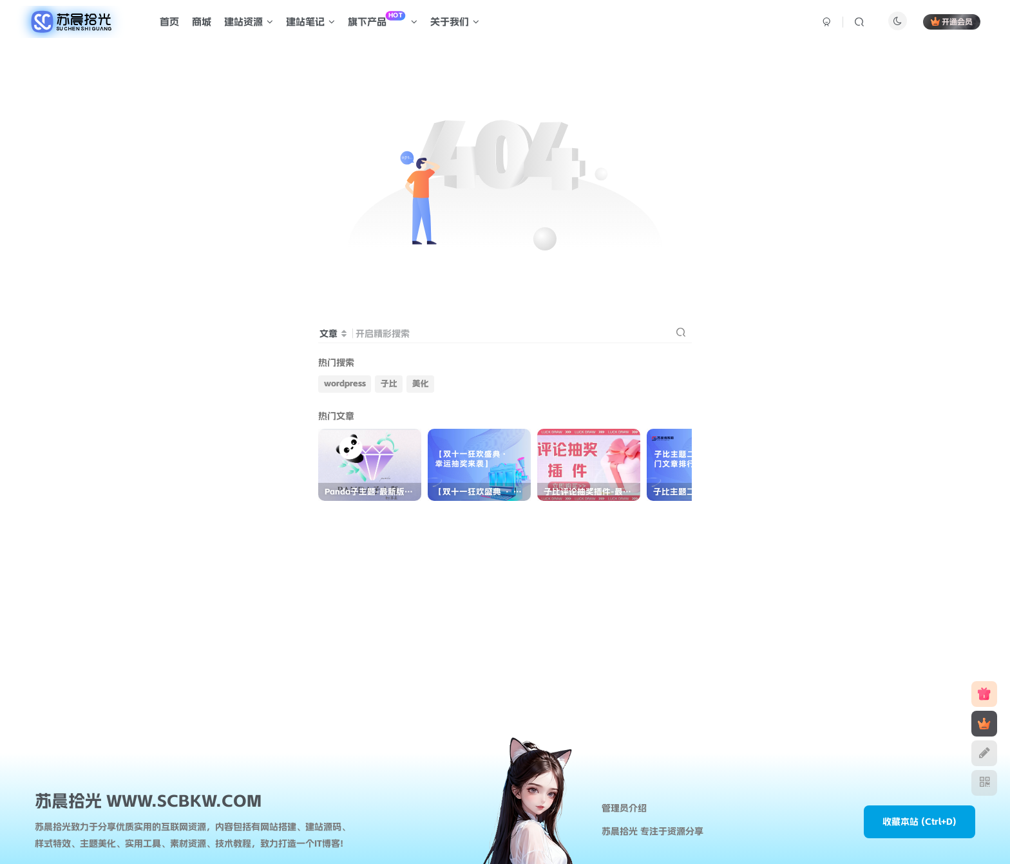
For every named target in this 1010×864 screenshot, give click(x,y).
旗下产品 (382, 19)
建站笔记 (310, 22)
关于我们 (454, 22)
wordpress (345, 383)
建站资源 (248, 22)
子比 (389, 383)
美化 (420, 383)
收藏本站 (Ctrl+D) (919, 821)
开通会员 (952, 21)
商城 (201, 22)
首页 (169, 22)
